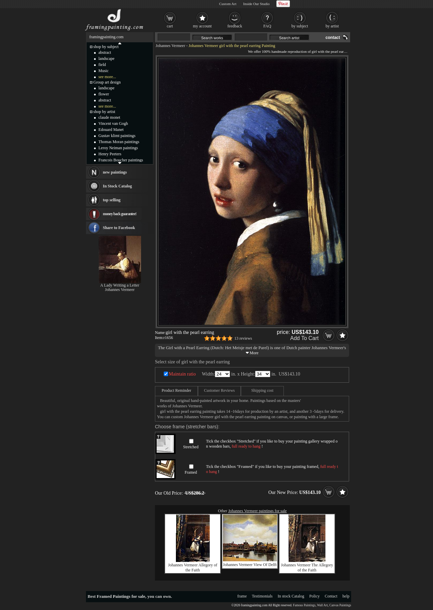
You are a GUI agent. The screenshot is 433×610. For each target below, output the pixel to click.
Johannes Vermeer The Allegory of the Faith (307, 567)
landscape (106, 58)
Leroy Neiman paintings (118, 147)
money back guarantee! (119, 213)
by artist (332, 26)
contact (332, 37)
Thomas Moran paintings (118, 141)
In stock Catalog (291, 596)
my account (202, 26)
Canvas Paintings (340, 605)
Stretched (190, 447)
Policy (314, 596)
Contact (331, 596)
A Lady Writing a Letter (119, 285)
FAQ (267, 26)
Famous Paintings (304, 605)
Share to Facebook (119, 227)
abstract (104, 52)
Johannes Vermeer (170, 45)
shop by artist (104, 111)
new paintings (115, 172)
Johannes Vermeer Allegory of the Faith (192, 567)
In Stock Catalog (117, 186)
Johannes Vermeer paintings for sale (257, 511)
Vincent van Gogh (113, 123)
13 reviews (243, 338)
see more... (107, 76)
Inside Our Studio (256, 4)
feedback (234, 26)
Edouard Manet (110, 129)
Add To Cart (304, 338)
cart (170, 26)
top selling (111, 200)
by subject (300, 26)
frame (242, 596)
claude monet (109, 117)
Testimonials (262, 596)
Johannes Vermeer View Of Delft (250, 564)
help (345, 596)
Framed (191, 472)
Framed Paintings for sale (121, 596)
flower (103, 94)
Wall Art (322, 605)
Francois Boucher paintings (120, 160)
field (102, 64)
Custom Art (227, 4)
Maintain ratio (182, 374)
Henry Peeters (109, 154)
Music (103, 70)
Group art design (107, 82)
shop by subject (106, 46)
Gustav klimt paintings (116, 135)
